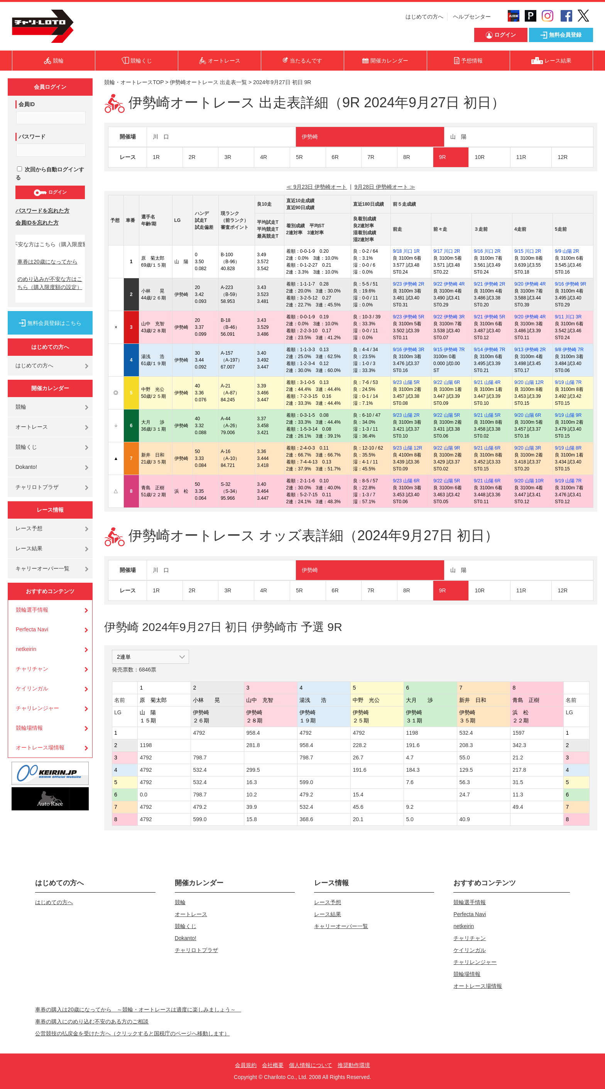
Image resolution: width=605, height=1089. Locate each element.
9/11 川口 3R (568, 317)
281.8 (253, 745)
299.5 (253, 770)
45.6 (358, 807)
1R (156, 157)
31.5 (517, 782)
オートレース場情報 (40, 747)
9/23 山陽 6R (406, 481)
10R (480, 157)
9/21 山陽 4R (487, 382)
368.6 (306, 819)
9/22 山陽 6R (446, 382)
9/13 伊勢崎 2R (530, 349)
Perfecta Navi (32, 629)
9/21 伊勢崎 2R (489, 284)
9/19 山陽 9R (568, 415)
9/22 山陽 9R (446, 448)
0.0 (143, 794)
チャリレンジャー (37, 708)
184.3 (412, 770)
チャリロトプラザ (37, 487)
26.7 (358, 757)
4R (263, 157)
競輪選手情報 (32, 610)
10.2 (251, 794)
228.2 (359, 745)
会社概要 (273, 1065)
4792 (199, 733)
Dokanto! (26, 467)
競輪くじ (26, 447)
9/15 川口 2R (527, 251)
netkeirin (26, 649)
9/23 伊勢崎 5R (408, 317)
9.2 (409, 807)
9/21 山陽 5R (487, 415)
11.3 (517, 794)
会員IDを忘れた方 (37, 223)
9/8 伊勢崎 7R (569, 349)
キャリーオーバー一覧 (42, 568)
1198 (412, 733)
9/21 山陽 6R (487, 448)
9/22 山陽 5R (446, 415)
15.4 (358, 794)
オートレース (31, 427)
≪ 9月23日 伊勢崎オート (316, 187)
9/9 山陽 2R (567, 251)
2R (192, 157)
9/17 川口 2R (446, 251)
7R (370, 157)
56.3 (464, 782)
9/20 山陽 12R (529, 382)
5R (299, 157)
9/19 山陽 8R (568, 448)
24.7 (464, 794)
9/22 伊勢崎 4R (449, 284)
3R (227, 157)
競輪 (20, 407)
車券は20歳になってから (47, 262)
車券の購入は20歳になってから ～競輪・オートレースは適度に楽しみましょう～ (138, 1009)
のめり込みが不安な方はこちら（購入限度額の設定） (49, 283)
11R (521, 157)
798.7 (199, 757)
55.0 (464, 757)
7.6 (409, 782)
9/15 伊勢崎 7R (449, 349)
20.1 (358, 819)
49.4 (517, 807)
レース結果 (28, 548)
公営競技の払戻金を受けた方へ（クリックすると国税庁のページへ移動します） (132, 1033)
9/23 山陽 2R (406, 415)
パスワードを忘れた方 (42, 211)
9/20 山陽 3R (527, 448)
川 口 (161, 137)
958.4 (253, 733)
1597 (518, 733)
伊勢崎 (310, 137)
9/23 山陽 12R (407, 448)
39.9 (251, 807)
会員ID (27, 104)
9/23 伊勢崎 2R (408, 284)
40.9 (464, 819)
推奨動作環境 (354, 1065)
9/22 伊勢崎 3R (449, 317)
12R (563, 157)
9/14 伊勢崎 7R (489, 349)
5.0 (409, 819)
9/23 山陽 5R (406, 382)
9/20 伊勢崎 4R (530, 284)
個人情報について (310, 1065)
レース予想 (28, 528)
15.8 (251, 819)
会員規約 (246, 1065)
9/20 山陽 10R (529, 481)
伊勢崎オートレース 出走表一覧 (208, 82)
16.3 (251, 782)
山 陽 (458, 137)
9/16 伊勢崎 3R (408, 349)
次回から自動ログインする (49, 173)
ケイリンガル (32, 688)
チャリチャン (32, 669)
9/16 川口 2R (487, 251)
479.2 (306, 794)
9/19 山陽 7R (568, 382)
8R (406, 157)
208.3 (466, 745)
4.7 (409, 757)
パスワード (32, 137)
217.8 (519, 770)
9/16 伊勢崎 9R (570, 284)
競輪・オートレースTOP (134, 82)
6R (335, 157)
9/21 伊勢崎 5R (489, 317)
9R (442, 157)
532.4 (466, 733)
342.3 (519, 745)
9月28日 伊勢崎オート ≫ (385, 187)
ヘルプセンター (472, 17)
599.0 (306, 782)
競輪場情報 (29, 728)
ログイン (50, 192)
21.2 (517, 757)
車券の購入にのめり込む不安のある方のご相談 (92, 1021)
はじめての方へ (424, 17)
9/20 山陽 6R (527, 415)
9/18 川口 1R (406, 251)
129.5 (466, 770)
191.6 (412, 745)
